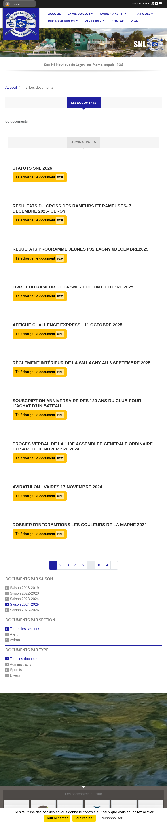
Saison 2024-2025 (24, 604)
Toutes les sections (25, 629)
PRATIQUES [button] (142, 14)
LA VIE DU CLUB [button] (79, 14)
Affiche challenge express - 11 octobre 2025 (67, 325)
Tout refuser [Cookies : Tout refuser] (84, 818)
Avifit (13, 634)
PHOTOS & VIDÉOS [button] (61, 21)
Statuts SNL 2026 (32, 168)
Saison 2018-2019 (24, 588)
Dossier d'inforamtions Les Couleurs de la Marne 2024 (80, 524)
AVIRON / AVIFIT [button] (112, 14)
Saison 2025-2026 (24, 610)
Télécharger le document (39, 177)
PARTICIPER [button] (93, 21)
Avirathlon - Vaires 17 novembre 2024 (57, 487)
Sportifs (16, 670)
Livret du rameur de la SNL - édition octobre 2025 (73, 287)
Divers (15, 675)
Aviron (15, 640)
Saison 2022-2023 (24, 593)
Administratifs (20, 664)
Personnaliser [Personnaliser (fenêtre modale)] (112, 818)
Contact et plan (125, 21)
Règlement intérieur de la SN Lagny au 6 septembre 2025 (81, 362)
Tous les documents (25, 659)
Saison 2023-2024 (24, 599)
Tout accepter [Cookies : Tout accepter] (57, 818)
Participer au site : (146, 3)
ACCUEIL (54, 14)
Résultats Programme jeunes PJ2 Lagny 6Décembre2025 (80, 249)
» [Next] (114, 565)
